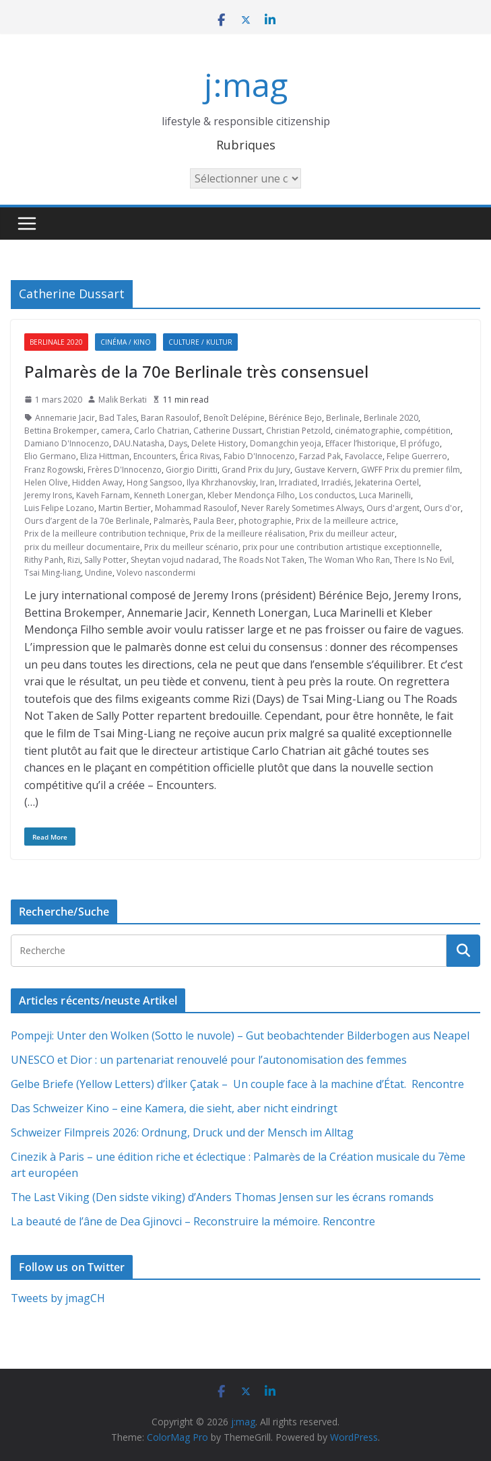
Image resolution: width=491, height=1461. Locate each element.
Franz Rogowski (54, 469)
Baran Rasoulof (170, 417)
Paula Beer (213, 520)
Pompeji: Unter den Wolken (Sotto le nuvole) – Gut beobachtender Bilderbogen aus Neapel (240, 1035)
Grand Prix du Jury (256, 469)
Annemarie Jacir (65, 417)
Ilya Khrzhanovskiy (221, 482)
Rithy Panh (43, 560)
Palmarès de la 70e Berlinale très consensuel (196, 371)
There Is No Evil (423, 560)
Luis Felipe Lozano (59, 508)
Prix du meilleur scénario (191, 547)
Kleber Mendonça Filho (251, 495)
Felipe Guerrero (417, 456)
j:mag (246, 84)
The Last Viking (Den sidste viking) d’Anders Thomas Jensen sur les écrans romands (222, 1197)
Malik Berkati (122, 399)
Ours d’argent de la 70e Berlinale (87, 520)
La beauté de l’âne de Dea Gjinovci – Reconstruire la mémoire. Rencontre (193, 1221)
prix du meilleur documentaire (82, 547)
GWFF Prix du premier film (410, 469)
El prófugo (420, 443)
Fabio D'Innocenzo (259, 456)
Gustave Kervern (325, 469)
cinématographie (367, 430)
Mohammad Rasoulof (196, 508)
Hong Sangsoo (155, 482)
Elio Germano (50, 456)
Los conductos (327, 495)
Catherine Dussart (227, 430)
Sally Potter (105, 560)
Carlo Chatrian (161, 430)
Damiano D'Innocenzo (66, 443)
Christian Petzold (298, 430)
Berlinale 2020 (56, 342)
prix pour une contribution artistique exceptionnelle (341, 547)
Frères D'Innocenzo (125, 469)
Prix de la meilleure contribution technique (105, 533)
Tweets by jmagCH (58, 1298)
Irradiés (336, 482)
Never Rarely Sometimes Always (301, 508)
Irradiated (298, 482)
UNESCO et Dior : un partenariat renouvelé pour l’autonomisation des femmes (209, 1059)
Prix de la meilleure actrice (346, 520)
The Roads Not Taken (263, 560)
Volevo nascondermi (156, 572)
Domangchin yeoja (285, 443)
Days (177, 443)
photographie (265, 520)
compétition (427, 430)
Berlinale (343, 417)
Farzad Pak (320, 456)
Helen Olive (46, 482)
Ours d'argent (393, 508)
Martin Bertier (124, 508)
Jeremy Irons (48, 495)
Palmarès (171, 520)
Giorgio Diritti (192, 469)
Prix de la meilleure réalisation (247, 533)
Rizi (73, 560)
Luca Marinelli (385, 495)
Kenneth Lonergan (168, 495)
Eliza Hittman (104, 456)
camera (115, 430)
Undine (98, 572)
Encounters (154, 456)
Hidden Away (97, 482)
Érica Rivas (200, 456)
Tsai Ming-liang (52, 572)
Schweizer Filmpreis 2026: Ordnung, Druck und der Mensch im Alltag (182, 1132)
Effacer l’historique (360, 443)
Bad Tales (118, 417)
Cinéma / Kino (125, 342)
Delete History (218, 443)
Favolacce (364, 456)
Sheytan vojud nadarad (175, 560)
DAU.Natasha (138, 443)
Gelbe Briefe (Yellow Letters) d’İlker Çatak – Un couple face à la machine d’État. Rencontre (237, 1084)
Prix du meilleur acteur (352, 533)
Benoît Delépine (234, 417)
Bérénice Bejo (295, 417)
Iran (267, 482)
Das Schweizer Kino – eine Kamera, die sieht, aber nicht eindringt (174, 1108)
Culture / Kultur (200, 342)
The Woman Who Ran (349, 560)
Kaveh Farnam (103, 495)
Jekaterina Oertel (387, 482)
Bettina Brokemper (60, 430)
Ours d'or (442, 508)
